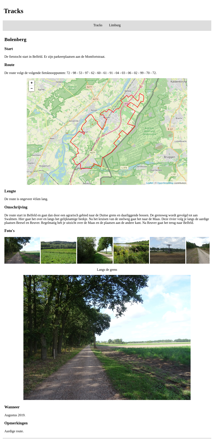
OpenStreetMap (165, 183)
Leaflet (149, 183)
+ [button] (32, 82)
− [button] (32, 88)
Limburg (115, 25)
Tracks (97, 25)
